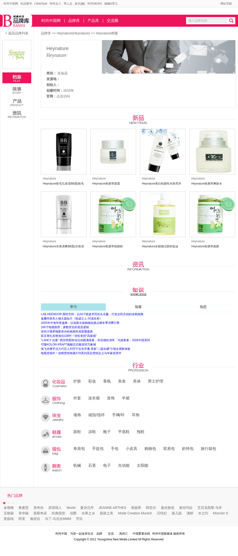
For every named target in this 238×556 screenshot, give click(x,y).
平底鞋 (124, 431)
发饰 (111, 398)
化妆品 (62, 73)
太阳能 (142, 465)
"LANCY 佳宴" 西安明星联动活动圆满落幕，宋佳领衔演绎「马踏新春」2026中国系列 (95, 340)
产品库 (93, 21)
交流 (111, 533)
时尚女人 (55, 3)
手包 (115, 448)
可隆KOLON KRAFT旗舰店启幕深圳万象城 (68, 344)
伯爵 (73, 513)
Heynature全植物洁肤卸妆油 (160, 246)
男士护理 (155, 381)
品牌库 (74, 21)
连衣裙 (94, 398)
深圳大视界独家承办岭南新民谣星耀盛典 (67, 331)
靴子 (107, 431)
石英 (92, 465)
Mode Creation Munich (135, 513)
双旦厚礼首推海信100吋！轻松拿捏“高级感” (69, 336)
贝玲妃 (162, 513)
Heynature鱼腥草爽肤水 (206, 183)
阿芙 (22, 519)
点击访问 (63, 96)
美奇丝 (38, 508)
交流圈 (112, 21)
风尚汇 (123, 533)
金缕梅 (9, 508)
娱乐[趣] (80, 3)
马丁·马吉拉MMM (58, 519)
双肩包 (169, 448)
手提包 (98, 448)
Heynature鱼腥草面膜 (205, 246)
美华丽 (24, 513)
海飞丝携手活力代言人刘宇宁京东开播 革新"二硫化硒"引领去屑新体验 (85, 349)
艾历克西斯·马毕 (209, 508)
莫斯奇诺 (40, 513)
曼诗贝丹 (87, 508)
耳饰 (135, 415)
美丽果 (136, 508)
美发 (122, 381)
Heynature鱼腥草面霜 (106, 183)
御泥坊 (35, 519)
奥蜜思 (24, 508)
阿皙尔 (151, 508)
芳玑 (79, 519)
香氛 (107, 381)
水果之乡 (88, 513)
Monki (71, 508)
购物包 (150, 448)
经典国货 (58, 513)
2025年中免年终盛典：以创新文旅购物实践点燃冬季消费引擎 (80, 323)
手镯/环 (118, 415)
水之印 (203, 513)
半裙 (126, 398)
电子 (107, 465)
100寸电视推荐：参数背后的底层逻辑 (65, 327)
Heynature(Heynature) (74, 33)
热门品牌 (15, 495)
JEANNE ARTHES (112, 508)
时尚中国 (61, 533)
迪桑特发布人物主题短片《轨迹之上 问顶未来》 (71, 318)
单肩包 (79, 448)
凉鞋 (92, 431)
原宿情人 (55, 508)
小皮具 (131, 448)
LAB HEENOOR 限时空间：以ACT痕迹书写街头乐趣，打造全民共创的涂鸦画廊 (92, 314)
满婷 (190, 513)
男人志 (68, 3)
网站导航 (226, 3)
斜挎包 (188, 448)
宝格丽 (9, 513)
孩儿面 (177, 513)
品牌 (99, 533)
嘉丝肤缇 (167, 508)
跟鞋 (77, 431)
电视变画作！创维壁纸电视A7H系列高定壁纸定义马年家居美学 (81, 353)
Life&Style (40, 3)
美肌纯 (9, 519)
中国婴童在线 (141, 533)
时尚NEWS (95, 3)
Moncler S (220, 513)
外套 (77, 398)
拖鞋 (140, 431)
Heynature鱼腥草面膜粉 (107, 246)
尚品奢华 (26, 3)
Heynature (57, 48)
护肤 (77, 381)
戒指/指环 (96, 415)
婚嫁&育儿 (111, 3)
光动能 (124, 465)
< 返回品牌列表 (16, 33)
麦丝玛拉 (186, 508)
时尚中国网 (11, 3)
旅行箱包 (208, 448)
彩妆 (92, 381)
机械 (77, 465)
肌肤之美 (106, 513)
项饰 (77, 415)
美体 (137, 381)
